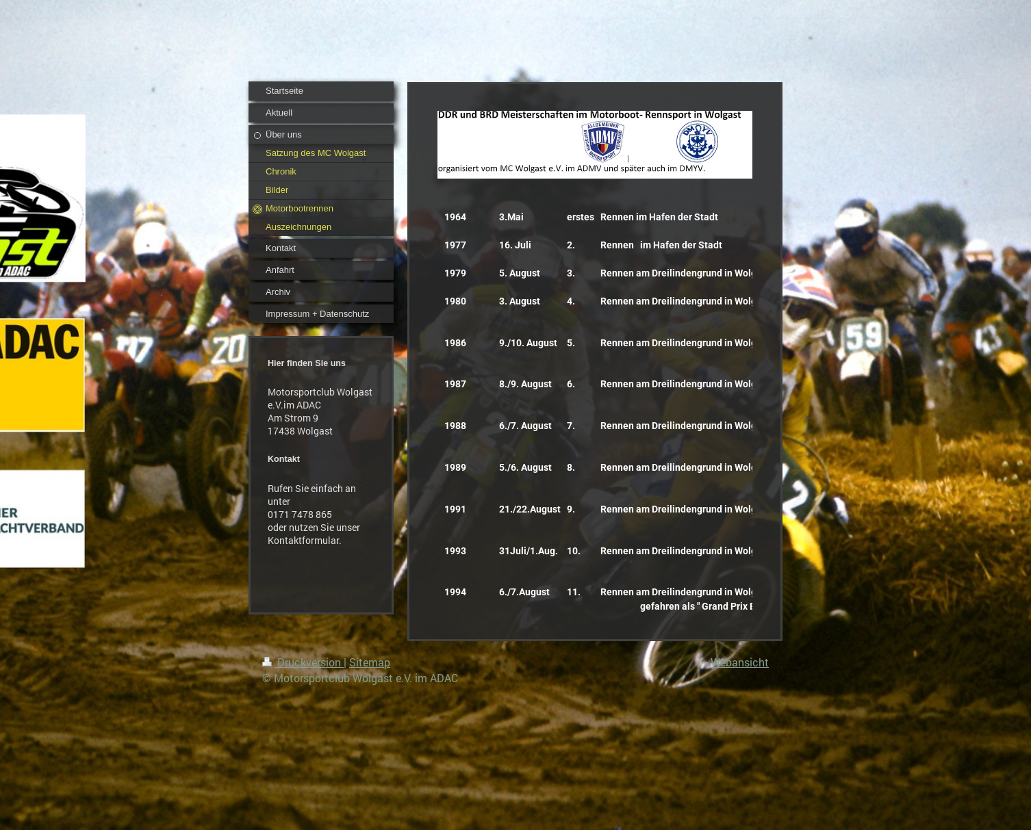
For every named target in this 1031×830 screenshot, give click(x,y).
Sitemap (369, 662)
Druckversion (303, 662)
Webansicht (740, 662)
